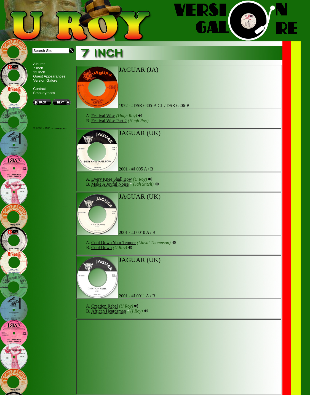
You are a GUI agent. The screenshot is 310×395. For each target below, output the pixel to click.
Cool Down (101, 247)
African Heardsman (108, 311)
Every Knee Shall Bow (111, 179)
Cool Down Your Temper (113, 242)
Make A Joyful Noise (110, 184)
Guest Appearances (49, 76)
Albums (39, 64)
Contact (39, 89)
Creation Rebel (104, 306)
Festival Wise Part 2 (109, 120)
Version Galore (45, 80)
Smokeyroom (44, 93)
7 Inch (38, 68)
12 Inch (39, 72)
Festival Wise (103, 115)
